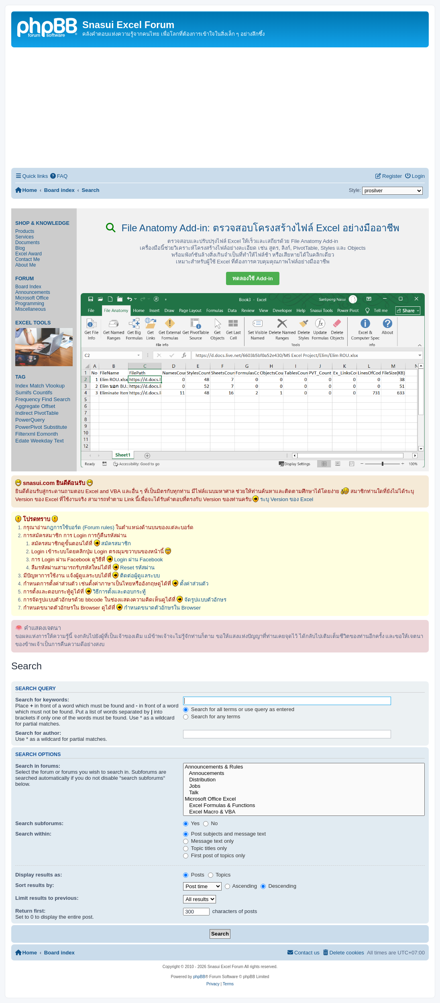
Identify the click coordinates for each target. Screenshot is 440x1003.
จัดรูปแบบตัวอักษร (205, 600)
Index (21, 386)
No (210, 823)
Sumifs (23, 392)
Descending (278, 886)
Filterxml (25, 434)
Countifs (42, 392)
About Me (25, 265)
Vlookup (55, 386)
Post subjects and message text (224, 834)
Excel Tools (33, 323)
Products (24, 231)
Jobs (304, 786)
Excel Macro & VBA (304, 812)
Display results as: (38, 875)
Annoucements (304, 773)
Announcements (32, 292)
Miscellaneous (30, 309)
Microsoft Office (32, 298)
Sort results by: (34, 885)
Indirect (24, 413)
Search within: (33, 834)
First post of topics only (214, 855)
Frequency (27, 399)
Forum (24, 278)
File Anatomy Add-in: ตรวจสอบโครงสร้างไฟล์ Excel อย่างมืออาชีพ (252, 227)
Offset (48, 406)
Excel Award (28, 254)
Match (37, 386)
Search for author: (38, 733)
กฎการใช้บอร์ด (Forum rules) (80, 527)
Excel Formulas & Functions (304, 805)
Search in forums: (37, 766)
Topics (219, 875)
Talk (304, 792)
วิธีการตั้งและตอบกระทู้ (119, 592)
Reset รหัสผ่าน (137, 568)
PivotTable (46, 413)
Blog (20, 248)
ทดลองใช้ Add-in (252, 278)
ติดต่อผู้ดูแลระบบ (140, 576)
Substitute (55, 427)
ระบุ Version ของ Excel (286, 499)
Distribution (304, 780)
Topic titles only (205, 848)
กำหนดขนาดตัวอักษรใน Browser (162, 608)
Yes (191, 823)
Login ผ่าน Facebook (138, 560)
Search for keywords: (42, 700)
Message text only (208, 841)
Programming (29, 303)
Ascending (241, 886)
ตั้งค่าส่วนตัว (194, 584)
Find (47, 399)
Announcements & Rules (304, 767)
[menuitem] (58, 176)
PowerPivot (28, 427)
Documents (27, 242)
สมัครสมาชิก (116, 543)
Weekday (42, 441)
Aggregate (27, 406)
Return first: (30, 911)
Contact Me (27, 259)
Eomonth (47, 434)
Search (61, 399)
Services (24, 237)
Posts (193, 875)
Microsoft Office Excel (304, 799)
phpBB (199, 976)
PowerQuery (30, 420)
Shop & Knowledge (42, 223)
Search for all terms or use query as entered (238, 709)
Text (59, 441)
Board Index (28, 286)
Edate (22, 441)
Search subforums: (39, 823)
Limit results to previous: (47, 898)
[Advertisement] (220, 107)
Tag (20, 377)
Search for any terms (211, 717)
